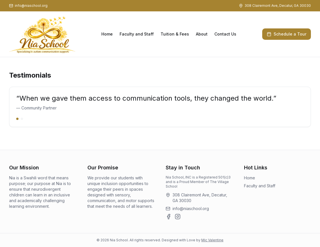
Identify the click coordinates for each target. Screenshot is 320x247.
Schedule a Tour (286, 34)
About (202, 34)
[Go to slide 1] (17, 119)
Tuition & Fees (175, 34)
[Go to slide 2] (22, 119)
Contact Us (225, 34)
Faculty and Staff (137, 34)
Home (107, 34)
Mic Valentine (212, 240)
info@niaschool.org (191, 208)
